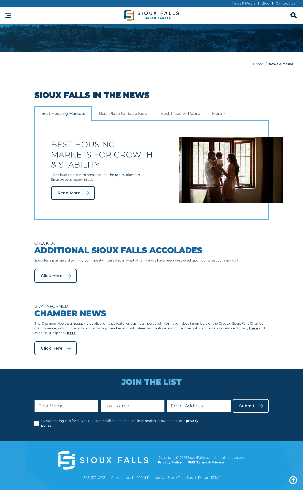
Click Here (51, 275)
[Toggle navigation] (8, 15)
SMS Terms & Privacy (206, 462)
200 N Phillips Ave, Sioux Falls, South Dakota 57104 (178, 478)
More (217, 113)
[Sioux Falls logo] (151, 15)
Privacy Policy (170, 462)
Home (258, 64)
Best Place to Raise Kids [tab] (123, 113)
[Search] (293, 15)
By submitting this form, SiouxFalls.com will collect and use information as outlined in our (119, 423)
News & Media (244, 3)
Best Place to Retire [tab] (180, 113)
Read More (68, 193)
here (253, 328)
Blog (266, 3)
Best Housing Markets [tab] (63, 113)
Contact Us (285, 3)
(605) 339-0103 (94, 478)
